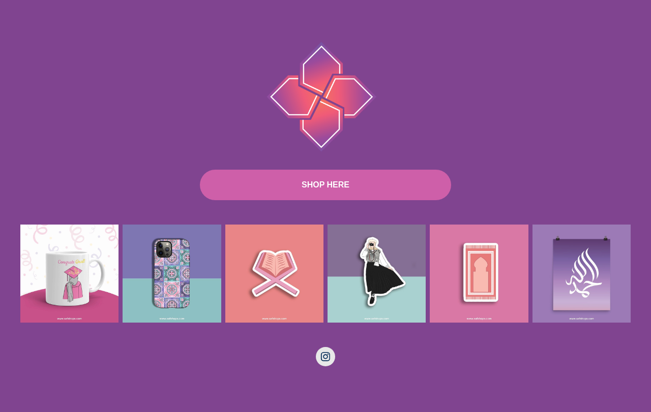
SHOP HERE (325, 184)
